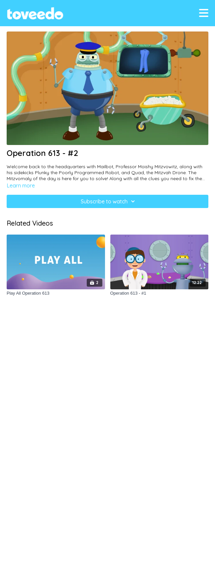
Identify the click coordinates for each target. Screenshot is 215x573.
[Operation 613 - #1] (159, 293)
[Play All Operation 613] (56, 293)
